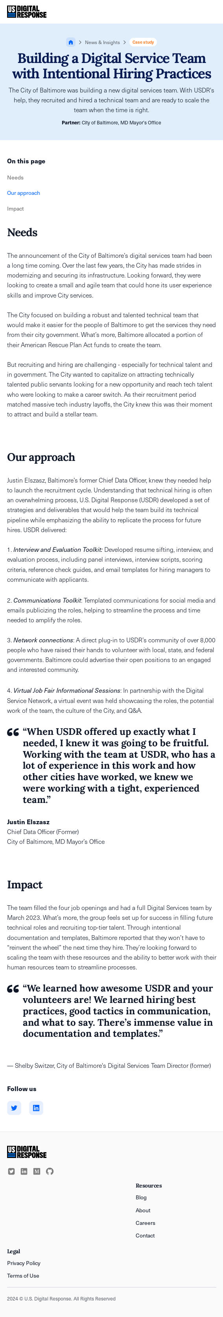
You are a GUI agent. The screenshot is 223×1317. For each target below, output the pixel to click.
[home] (27, 12)
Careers (145, 1222)
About (143, 1210)
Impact (15, 208)
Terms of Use (23, 1275)
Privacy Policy (24, 1263)
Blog (141, 1197)
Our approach (23, 192)
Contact (145, 1235)
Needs (15, 177)
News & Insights (102, 42)
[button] (210, 12)
